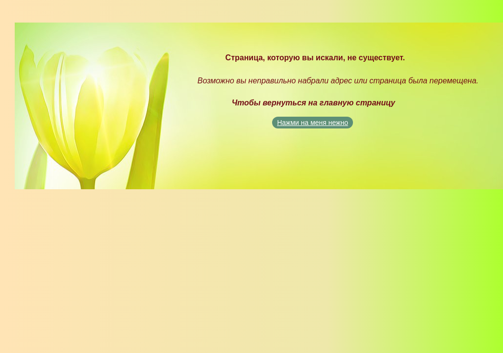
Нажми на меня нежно (312, 122)
